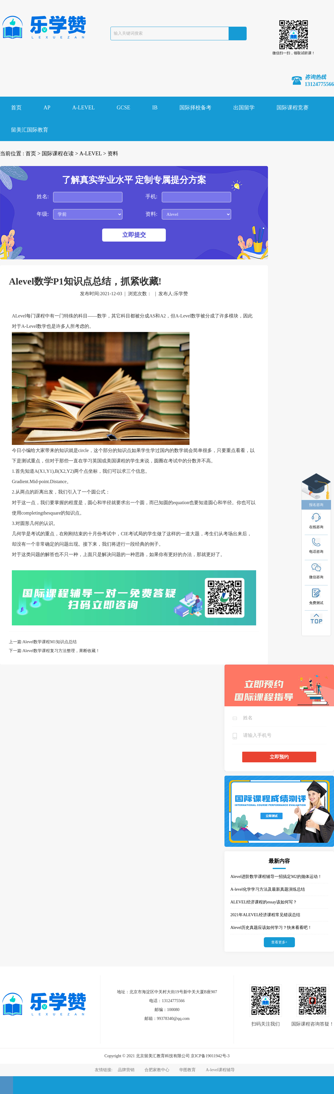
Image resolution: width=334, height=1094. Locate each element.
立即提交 (134, 234)
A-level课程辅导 (220, 1070)
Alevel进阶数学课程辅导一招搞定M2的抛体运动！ (276, 876)
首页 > (33, 153)
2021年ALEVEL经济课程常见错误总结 (265, 915)
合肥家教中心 (156, 1070)
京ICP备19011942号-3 (210, 1056)
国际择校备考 (195, 108)
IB (155, 108)
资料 (112, 153)
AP (47, 108)
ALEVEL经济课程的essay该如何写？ (263, 902)
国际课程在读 (58, 153)
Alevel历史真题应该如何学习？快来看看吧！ (271, 927)
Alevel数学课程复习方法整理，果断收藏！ (61, 651)
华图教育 (187, 1070)
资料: (151, 214)
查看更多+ (279, 942)
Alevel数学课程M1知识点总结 (50, 642)
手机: (151, 196)
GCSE (123, 108)
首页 (16, 108)
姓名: (43, 196)
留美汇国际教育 (29, 130)
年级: (43, 214)
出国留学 (244, 108)
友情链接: (104, 1070)
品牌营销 (126, 1070)
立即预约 (279, 756)
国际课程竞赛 (293, 108)
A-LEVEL (83, 108)
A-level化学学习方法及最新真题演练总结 (267, 889)
